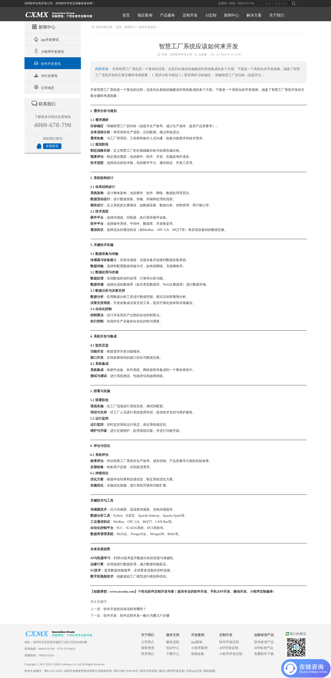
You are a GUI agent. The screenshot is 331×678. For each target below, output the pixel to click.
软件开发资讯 (47, 63)
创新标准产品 (264, 635)
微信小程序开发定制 (171, 671)
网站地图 (209, 671)
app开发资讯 (46, 39)
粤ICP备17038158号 (126, 671)
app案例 (196, 642)
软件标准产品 (264, 642)
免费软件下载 (264, 654)
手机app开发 (194, 671)
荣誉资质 (147, 648)
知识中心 (172, 648)
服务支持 (172, 635)
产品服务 (167, 15)
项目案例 (144, 15)
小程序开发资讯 (48, 51)
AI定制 (211, 15)
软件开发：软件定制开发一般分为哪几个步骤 (136, 615)
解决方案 (254, 15)
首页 (126, 15)
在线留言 (52, 146)
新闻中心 (231, 15)
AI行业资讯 (45, 75)
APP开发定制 (229, 648)
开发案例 (197, 635)
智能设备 (197, 654)
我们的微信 (298, 634)
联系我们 (147, 654)
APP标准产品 (263, 648)
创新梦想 (100, 591)
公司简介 (147, 642)
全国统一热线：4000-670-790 (236, 3)
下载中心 (172, 654)
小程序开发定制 (230, 654)
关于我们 (276, 15)
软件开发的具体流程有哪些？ (125, 609)
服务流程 (172, 642)
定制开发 (190, 15)
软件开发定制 (229, 642)
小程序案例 (199, 648)
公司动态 (43, 87)
